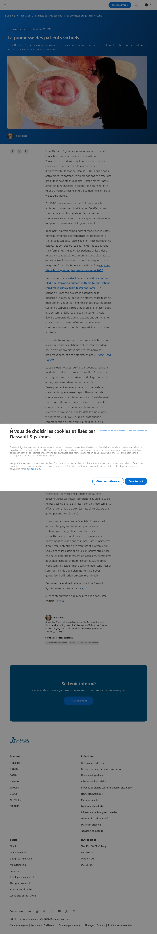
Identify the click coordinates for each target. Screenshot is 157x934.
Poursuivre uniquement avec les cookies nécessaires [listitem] (120, 431)
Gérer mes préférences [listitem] (104, 481)
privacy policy (34, 469)
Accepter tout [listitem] (136, 481)
